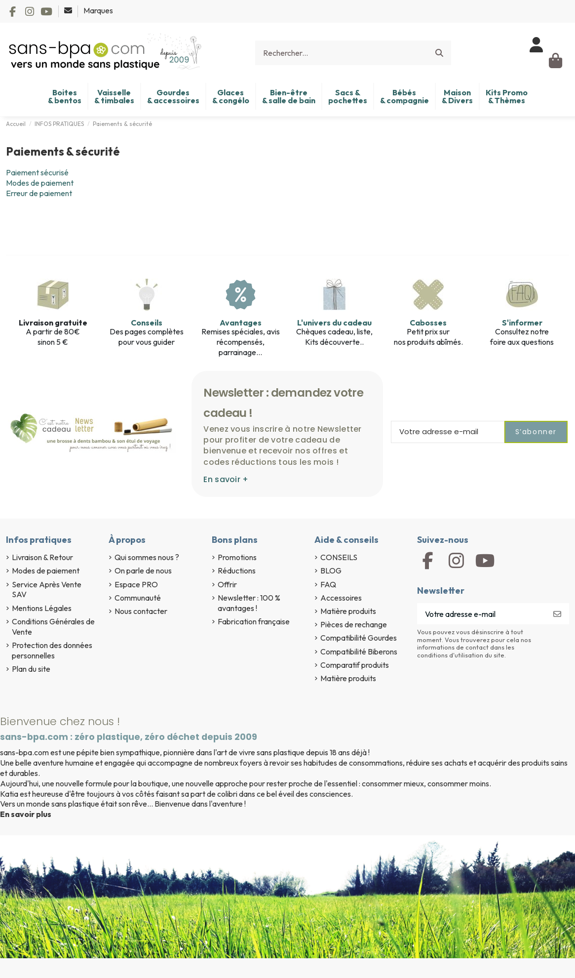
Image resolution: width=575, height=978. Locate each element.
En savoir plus (25, 814)
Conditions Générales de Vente (53, 626)
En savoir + (225, 479)
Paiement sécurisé (37, 172)
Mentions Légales (42, 608)
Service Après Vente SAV (46, 589)
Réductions (237, 570)
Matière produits (348, 611)
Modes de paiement (40, 183)
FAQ (328, 584)
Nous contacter (141, 611)
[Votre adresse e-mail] (481, 613)
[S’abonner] (557, 613)
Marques (98, 10)
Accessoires (341, 598)
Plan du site (31, 669)
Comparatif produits (354, 665)
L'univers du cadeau (334, 322)
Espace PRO (136, 584)
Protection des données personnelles (52, 650)
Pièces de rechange (353, 624)
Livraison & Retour (42, 557)
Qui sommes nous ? (147, 557)
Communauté (138, 598)
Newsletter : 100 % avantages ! (249, 603)
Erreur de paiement (39, 193)
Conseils (146, 322)
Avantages (241, 322)
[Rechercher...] (439, 53)
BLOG (331, 570)
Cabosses (428, 322)
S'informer (522, 322)
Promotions (237, 557)
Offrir (227, 584)
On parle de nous (143, 570)
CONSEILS (338, 557)
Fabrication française (254, 621)
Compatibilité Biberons (358, 651)
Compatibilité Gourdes (358, 638)
